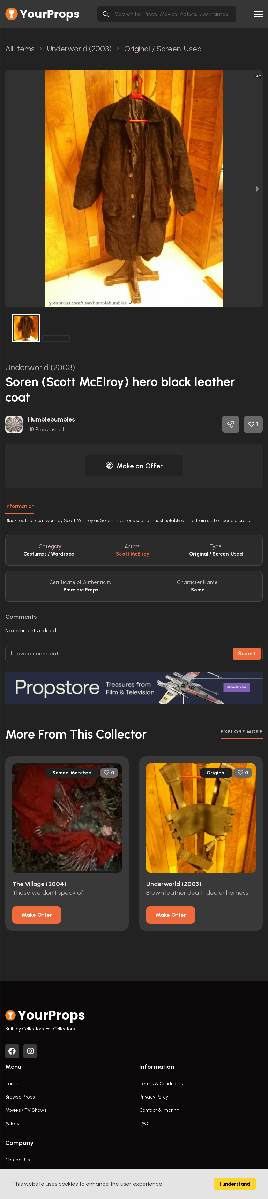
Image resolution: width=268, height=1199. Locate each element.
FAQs (144, 1123)
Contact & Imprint (159, 1110)
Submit (247, 653)
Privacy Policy (153, 1097)
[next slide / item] (258, 188)
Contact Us (17, 1160)
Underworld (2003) (40, 367)
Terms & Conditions (161, 1084)
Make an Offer (134, 466)
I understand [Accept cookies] (234, 1184)
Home (11, 1084)
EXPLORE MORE (242, 732)
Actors (12, 1123)
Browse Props (20, 1097)
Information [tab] (19, 506)
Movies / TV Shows (25, 1110)
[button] (129, 301)
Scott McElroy (132, 554)
